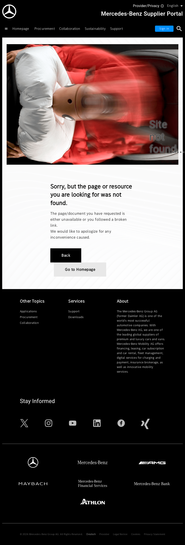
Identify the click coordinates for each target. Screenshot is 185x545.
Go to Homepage (80, 269)
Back (65, 255)
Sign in (164, 28)
